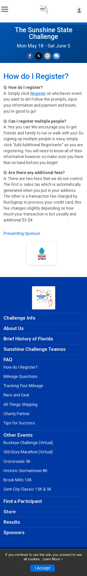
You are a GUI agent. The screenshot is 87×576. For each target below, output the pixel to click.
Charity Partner (16, 413)
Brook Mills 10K (17, 480)
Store (9, 511)
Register (38, 93)
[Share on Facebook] (29, 56)
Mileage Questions (20, 376)
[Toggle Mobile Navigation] (4, 9)
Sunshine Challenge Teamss (34, 349)
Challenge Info (19, 318)
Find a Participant (22, 501)
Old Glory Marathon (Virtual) (28, 452)
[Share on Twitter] (38, 56)
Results (11, 522)
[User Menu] (79, 10)
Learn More (51, 559)
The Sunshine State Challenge (43, 33)
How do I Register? (20, 367)
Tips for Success (19, 423)
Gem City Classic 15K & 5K (27, 489)
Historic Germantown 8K (25, 470)
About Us (13, 328)
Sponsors (14, 532)
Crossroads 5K (17, 461)
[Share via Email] (47, 56)
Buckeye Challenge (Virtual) (28, 442)
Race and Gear (16, 395)
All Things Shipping (20, 404)
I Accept (42, 568)
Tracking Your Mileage (23, 385)
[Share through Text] (56, 56)
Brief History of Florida (28, 339)
